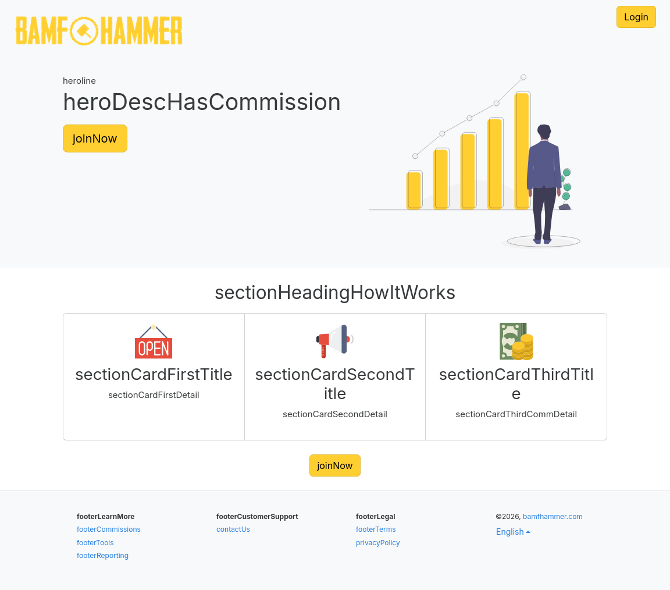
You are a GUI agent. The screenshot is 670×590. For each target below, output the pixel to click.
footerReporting (103, 555)
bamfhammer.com (553, 516)
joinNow (95, 138)
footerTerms (375, 529)
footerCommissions (109, 529)
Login (636, 17)
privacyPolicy (378, 542)
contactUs (233, 529)
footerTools (95, 542)
